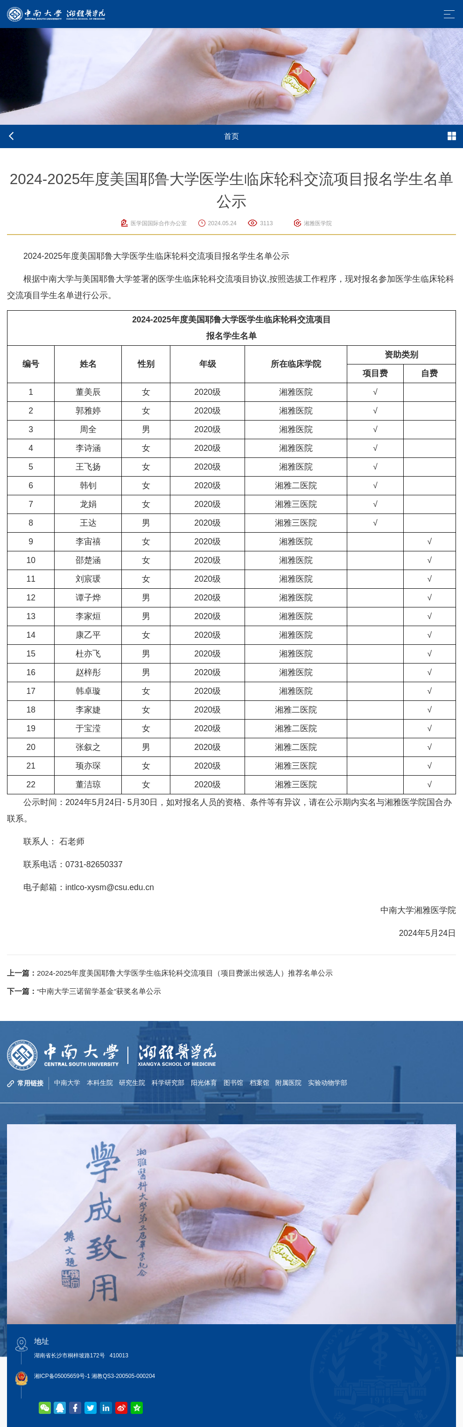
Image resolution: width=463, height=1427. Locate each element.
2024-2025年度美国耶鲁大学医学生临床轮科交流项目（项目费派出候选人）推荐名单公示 (170, 973)
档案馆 (260, 1083)
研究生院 (132, 1083)
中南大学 (67, 1083)
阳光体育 (204, 1083)
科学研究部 (168, 1083)
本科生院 (100, 1083)
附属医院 (289, 1083)
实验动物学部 (328, 1083)
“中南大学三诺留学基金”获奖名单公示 (84, 991)
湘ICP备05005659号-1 (62, 1376)
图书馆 (234, 1083)
